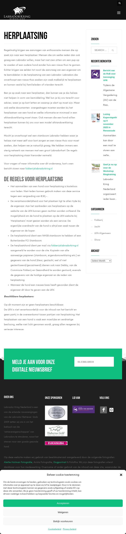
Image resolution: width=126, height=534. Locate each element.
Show (97, 239)
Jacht (97, 226)
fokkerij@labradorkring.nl (39, 168)
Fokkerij (98, 220)
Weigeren (63, 512)
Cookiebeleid (54, 529)
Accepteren (63, 503)
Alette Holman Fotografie (18, 462)
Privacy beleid (69, 529)
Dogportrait (59, 462)
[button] (121, 474)
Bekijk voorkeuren (63, 521)
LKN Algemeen (102, 233)
